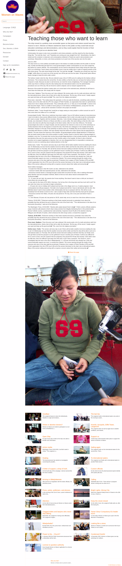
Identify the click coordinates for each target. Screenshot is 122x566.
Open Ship (46, 436)
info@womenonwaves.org (11, 73)
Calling (93, 479)
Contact (5, 61)
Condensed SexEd (98, 534)
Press (5, 40)
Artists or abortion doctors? (52, 425)
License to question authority (53, 545)
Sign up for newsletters (11, 65)
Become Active (8, 44)
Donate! (6, 57)
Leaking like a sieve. (98, 523)
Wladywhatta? (47, 523)
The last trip (95, 414)
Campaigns (7, 36)
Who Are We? (8, 32)
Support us (95, 436)
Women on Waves (12, 8)
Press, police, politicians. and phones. (56, 490)
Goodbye (45, 414)
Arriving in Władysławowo (52, 479)
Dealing (45, 458)
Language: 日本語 (9, 27)
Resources (7, 52)
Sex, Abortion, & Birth (10, 48)
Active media (47, 447)
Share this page (9, 77)
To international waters (99, 458)
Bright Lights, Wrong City (100, 490)
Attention (45, 501)
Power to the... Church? (51, 534)
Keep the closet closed (99, 501)
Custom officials (97, 469)
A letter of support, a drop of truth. (55, 469)
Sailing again (96, 447)
